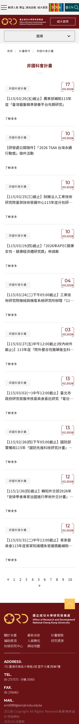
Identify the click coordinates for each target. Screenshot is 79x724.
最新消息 (33, 635)
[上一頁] (8, 579)
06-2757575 (11, 679)
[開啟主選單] (4, 7)
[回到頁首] (69, 604)
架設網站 (13, 716)
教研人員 (13, 7)
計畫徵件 (24, 51)
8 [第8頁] (57, 579)
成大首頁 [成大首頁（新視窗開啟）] (42, 7)
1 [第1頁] (14, 579)
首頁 (10, 51)
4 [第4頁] (32, 579)
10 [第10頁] (70, 579)
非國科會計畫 (45, 51)
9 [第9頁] (63, 579)
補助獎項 (10, 640)
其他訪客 (31, 7)
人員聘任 (33, 640)
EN (70, 7)
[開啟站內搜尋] (76, 7)
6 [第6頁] (45, 579)
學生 (21, 7)
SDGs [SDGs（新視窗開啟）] (56, 7)
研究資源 (57, 640)
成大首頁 (63, 21)
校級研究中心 (13, 646)
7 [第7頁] (51, 579)
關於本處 (10, 635)
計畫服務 (57, 635)
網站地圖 (33, 646)
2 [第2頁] (20, 579)
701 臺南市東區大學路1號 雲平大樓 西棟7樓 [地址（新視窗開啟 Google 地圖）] (32, 666)
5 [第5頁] (39, 579)
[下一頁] (39, 585)
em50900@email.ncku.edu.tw (23, 705)
